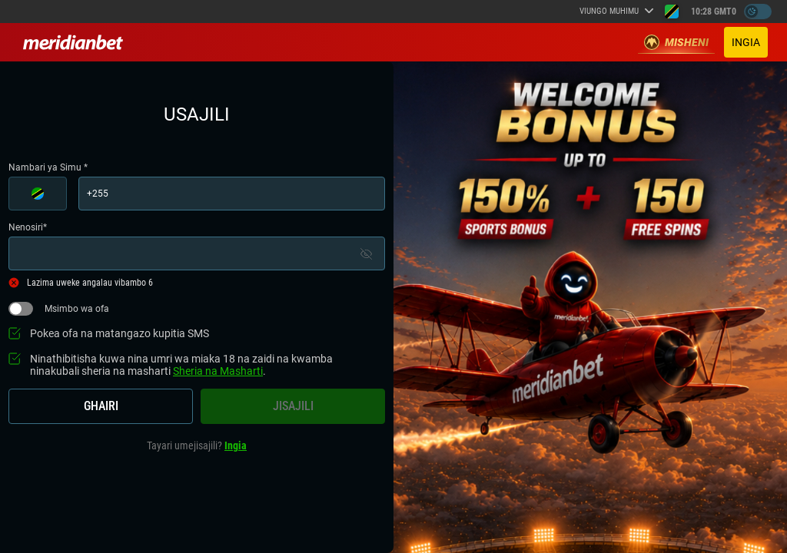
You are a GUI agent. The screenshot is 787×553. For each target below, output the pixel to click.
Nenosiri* (196, 246)
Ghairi (101, 406)
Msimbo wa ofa (58, 309)
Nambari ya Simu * (196, 186)
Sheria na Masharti (218, 371)
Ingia (746, 42)
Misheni (676, 42)
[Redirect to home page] (73, 42)
